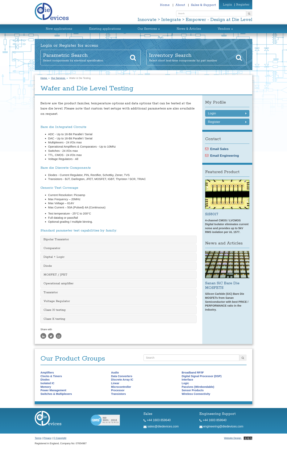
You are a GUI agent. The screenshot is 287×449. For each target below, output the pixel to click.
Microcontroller (121, 386)
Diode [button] (48, 266)
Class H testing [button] (55, 310)
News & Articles (189, 29)
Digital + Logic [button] (54, 257)
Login (227, 4)
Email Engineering (222, 155)
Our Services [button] (149, 29)
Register (242, 4)
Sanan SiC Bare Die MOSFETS (222, 285)
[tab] (118, 239)
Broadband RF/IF (193, 372)
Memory (45, 386)
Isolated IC (47, 383)
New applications (59, 29)
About (180, 5)
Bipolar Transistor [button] (56, 239)
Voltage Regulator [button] (57, 301)
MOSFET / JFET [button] (55, 275)
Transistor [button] (51, 292)
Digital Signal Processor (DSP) (202, 376)
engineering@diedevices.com (221, 426)
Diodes (45, 379)
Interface (187, 379)
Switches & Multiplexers (56, 393)
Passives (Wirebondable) (198, 386)
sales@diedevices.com (161, 426)
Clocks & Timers (51, 376)
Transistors (118, 393)
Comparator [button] (52, 248)
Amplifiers (47, 372)
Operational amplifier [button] (58, 283)
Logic (185, 383)
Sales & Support (203, 5)
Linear (115, 383)
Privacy (47, 438)
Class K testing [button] (54, 319)
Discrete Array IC (122, 379)
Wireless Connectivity (196, 393)
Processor (117, 390)
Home (165, 5)
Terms (38, 438)
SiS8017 (211, 214)
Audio (115, 372)
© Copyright (59, 438)
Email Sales (217, 149)
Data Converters (121, 376)
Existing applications (105, 29)
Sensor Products (193, 390)
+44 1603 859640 (157, 420)
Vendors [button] (225, 29)
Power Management (53, 390)
